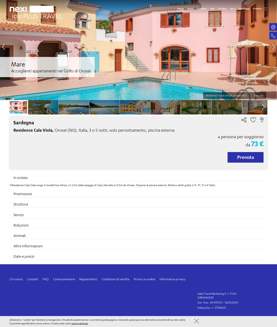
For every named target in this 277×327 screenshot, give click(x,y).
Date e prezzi (23, 256)
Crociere (222, 8)
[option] (138, 50)
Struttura (20, 204)
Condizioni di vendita (115, 279)
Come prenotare (64, 279)
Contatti (32, 279)
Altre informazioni (28, 246)
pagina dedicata (80, 323)
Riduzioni (21, 225)
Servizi (18, 214)
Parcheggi (244, 8)
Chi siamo (16, 279)
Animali (19, 235)
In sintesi (20, 177)
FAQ (46, 279)
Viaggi (180, 8)
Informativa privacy (172, 279)
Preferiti (257, 8)
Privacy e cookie (144, 279)
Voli (212, 8)
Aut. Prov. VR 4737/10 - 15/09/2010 (218, 302)
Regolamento (88, 279)
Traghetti (202, 8)
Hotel (190, 8)
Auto (232, 8)
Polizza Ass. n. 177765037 (212, 307)
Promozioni (22, 194)
